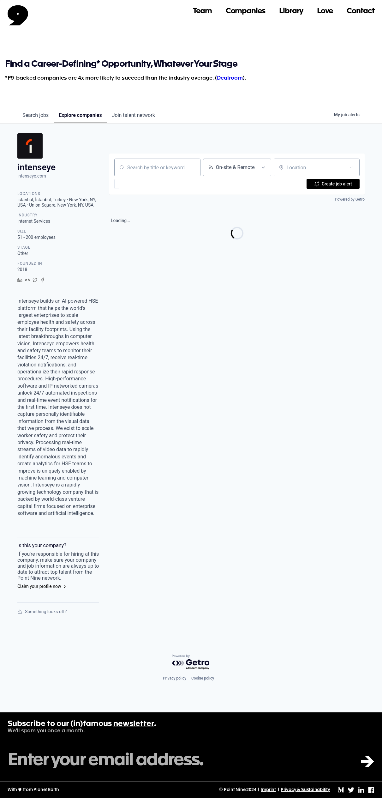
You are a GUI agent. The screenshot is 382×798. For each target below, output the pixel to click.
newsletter (133, 724)
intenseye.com (31, 175)
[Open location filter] (351, 167)
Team (202, 11)
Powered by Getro (350, 199)
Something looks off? (42, 611)
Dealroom (230, 78)
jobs (35, 115)
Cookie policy (202, 678)
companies (80, 115)
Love (325, 11)
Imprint (268, 790)
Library (291, 11)
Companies (245, 11)
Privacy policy (174, 678)
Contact (360, 11)
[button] (135, 184)
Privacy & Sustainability (305, 790)
